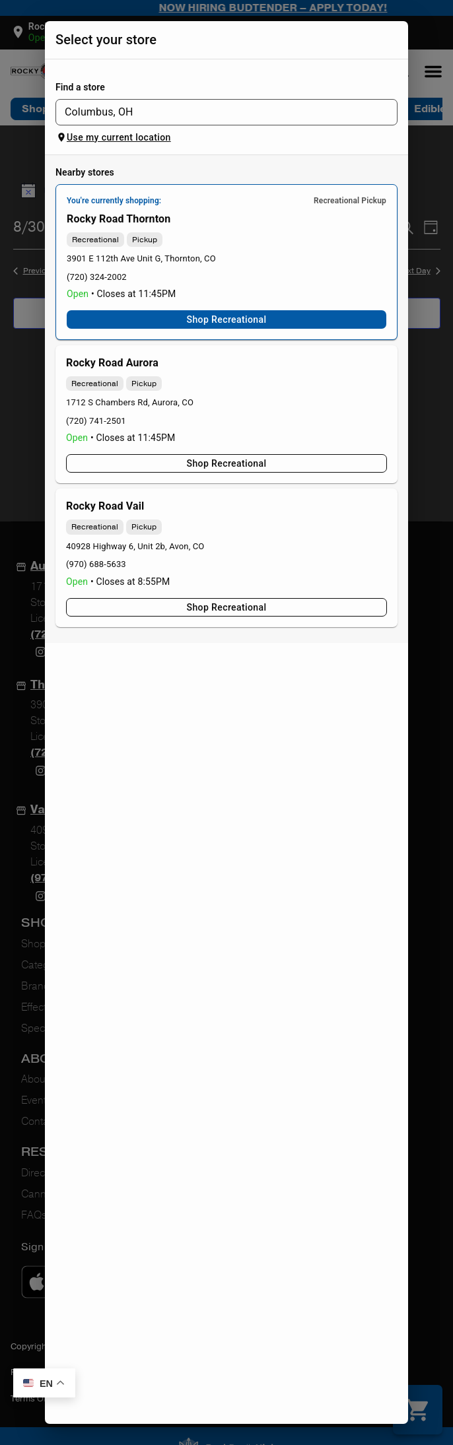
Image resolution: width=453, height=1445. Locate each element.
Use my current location (113, 137)
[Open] (383, 112)
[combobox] (215, 112)
